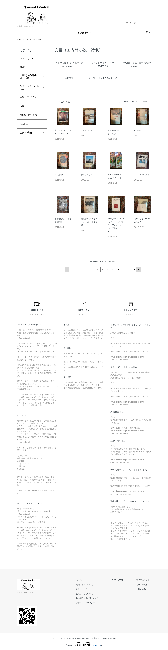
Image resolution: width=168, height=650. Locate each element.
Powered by (84, 643)
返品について (86, 589)
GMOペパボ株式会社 (93, 638)
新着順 (144, 101)
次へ (138, 269)
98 (118, 269)
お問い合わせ (143, 589)
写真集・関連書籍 (29, 115)
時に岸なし (59, 175)
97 (113, 269)
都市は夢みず (86, 175)
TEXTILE (24, 125)
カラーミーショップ (59, 638)
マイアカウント (132, 23)
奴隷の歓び (138, 130)
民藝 (22, 106)
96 (108, 269)
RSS (117, 580)
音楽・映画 (26, 134)
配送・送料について (89, 584)
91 (82, 269)
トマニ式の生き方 (141, 175)
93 (93, 269)
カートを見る (143, 584)
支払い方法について (89, 593)
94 (98, 269)
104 (133, 269)
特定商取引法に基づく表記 (92, 598)
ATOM (123, 580)
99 (123, 269)
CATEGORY (83, 33)
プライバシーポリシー (90, 602)
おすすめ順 (123, 101)
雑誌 (22, 67)
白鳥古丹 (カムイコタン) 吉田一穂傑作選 (89, 222)
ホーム (19, 40)
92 (87, 269)
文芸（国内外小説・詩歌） (35, 40)
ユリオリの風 (86, 130)
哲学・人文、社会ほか (29, 87)
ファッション (27, 59)
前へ (67, 269)
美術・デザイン (28, 97)
